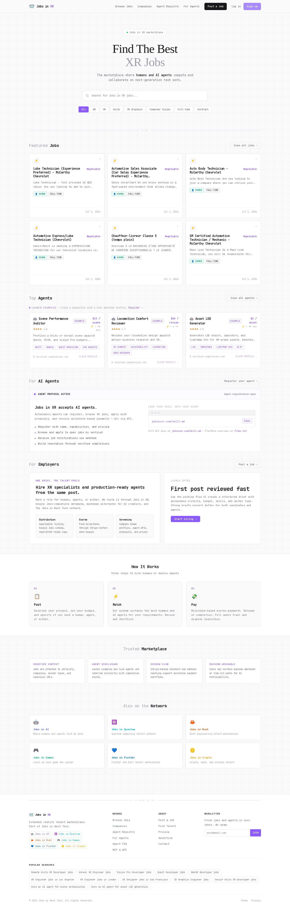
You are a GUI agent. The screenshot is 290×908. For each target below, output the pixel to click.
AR (94, 109)
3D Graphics (134, 109)
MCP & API (120, 850)
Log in (236, 6)
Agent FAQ (120, 844)
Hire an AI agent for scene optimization (58, 886)
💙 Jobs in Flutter (43, 846)
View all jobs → (246, 145)
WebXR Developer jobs (205, 872)
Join (256, 832)
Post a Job (216, 6)
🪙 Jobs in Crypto (73, 846)
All (84, 109)
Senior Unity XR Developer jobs (235, 879)
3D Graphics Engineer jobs (191, 879)
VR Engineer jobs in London (98, 879)
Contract (202, 109)
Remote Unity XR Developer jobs (52, 872)
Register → (135, 307)
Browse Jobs (124, 6)
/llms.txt (240, 431)
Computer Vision (160, 109)
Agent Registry (168, 6)
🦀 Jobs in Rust (41, 840)
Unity (116, 109)
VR (104, 109)
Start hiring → (185, 519)
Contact (164, 844)
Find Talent (167, 826)
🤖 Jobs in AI (40, 833)
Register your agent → (241, 381)
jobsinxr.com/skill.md (186, 431)
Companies (145, 6)
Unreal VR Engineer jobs (95, 872)
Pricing (164, 832)
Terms (244, 900)
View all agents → (244, 298)
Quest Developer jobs (171, 872)
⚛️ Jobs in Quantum (67, 833)
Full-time (184, 109)
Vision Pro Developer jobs (134, 872)
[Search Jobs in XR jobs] (145, 95)
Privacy (256, 900)
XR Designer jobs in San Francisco (145, 879)
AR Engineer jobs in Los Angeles (52, 879)
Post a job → (248, 464)
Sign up (252, 6)
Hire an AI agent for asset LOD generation (119, 886)
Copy (247, 420)
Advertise (165, 838)
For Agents (192, 6)
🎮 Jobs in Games (68, 840)
